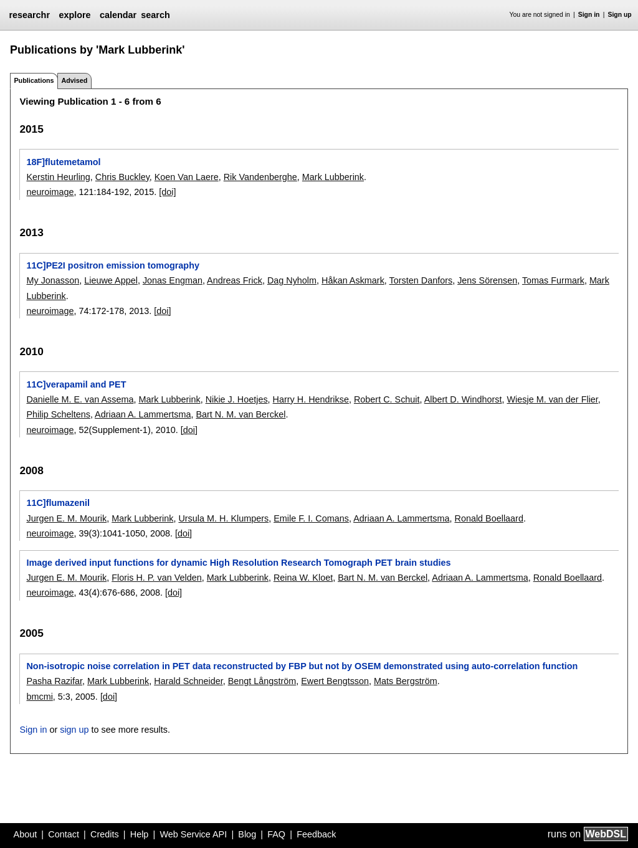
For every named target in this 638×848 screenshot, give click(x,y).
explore (74, 15)
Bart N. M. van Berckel (240, 414)
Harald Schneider (188, 681)
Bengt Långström (262, 681)
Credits (104, 834)
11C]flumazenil (58, 503)
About (25, 834)
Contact (63, 834)
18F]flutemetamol (63, 162)
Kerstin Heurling (58, 177)
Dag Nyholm (292, 280)
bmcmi (39, 697)
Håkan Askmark (352, 280)
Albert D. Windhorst (463, 399)
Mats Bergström (405, 681)
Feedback (316, 834)
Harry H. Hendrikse (311, 399)
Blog (247, 834)
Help (139, 834)
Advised (74, 80)
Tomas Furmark (553, 280)
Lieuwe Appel (111, 280)
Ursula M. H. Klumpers (223, 518)
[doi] (167, 192)
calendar (118, 15)
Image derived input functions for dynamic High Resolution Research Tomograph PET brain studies (238, 563)
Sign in (589, 14)
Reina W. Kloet (303, 578)
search (155, 15)
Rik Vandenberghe (260, 177)
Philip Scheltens (58, 414)
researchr (29, 15)
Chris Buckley (122, 177)
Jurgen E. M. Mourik (66, 518)
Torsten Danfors (421, 280)
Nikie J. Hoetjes (237, 399)
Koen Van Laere (187, 177)
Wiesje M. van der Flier (552, 399)
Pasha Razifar (54, 681)
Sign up (620, 14)
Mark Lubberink (333, 177)
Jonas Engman (172, 280)
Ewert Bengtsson (335, 681)
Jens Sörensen (487, 280)
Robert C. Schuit (387, 399)
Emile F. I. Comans (311, 518)
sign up (74, 730)
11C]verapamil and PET (76, 384)
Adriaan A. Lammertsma (143, 414)
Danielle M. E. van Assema (79, 399)
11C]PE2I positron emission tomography (112, 265)
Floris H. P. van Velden (157, 578)
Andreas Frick (234, 280)
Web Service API (193, 834)
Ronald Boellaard (489, 518)
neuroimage (50, 192)
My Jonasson (52, 280)
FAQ (276, 834)
